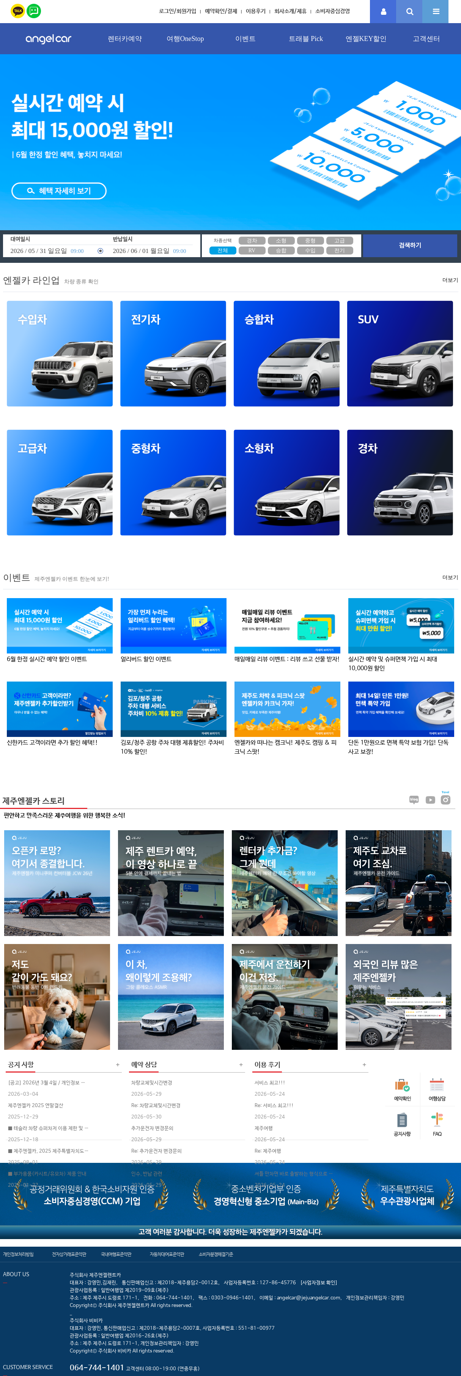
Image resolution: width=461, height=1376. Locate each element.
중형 (310, 240)
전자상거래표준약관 (69, 1254)
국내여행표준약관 (116, 1254)
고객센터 (426, 38)
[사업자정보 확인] (319, 1283)
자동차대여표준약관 (167, 1254)
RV (252, 250)
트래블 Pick (306, 38)
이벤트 (245, 38)
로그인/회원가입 (177, 11)
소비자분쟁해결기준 (216, 1254)
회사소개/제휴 (290, 11)
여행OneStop (185, 38)
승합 (281, 250)
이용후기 (256, 11)
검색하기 (410, 245)
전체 (222, 250)
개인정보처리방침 (18, 1254)
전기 (339, 250)
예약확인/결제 (221, 11)
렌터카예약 (125, 38)
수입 (310, 250)
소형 (281, 240)
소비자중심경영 (332, 11)
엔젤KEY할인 (366, 38)
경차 (252, 240)
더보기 (450, 280)
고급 (339, 240)
